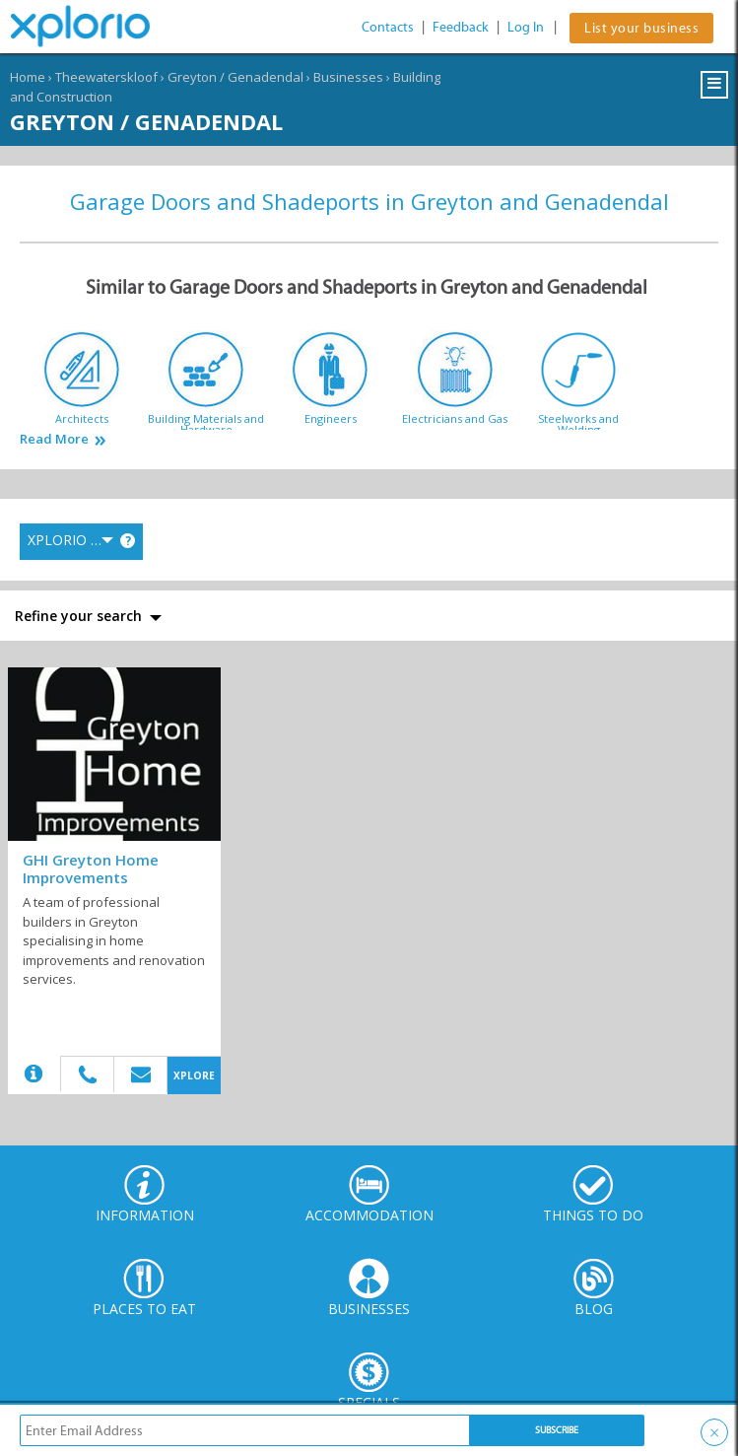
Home (27, 77)
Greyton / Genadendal (235, 77)
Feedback (461, 27)
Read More (54, 439)
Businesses (348, 77)
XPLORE (194, 1075)
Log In (525, 27)
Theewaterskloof (106, 77)
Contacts (388, 27)
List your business (641, 28)
